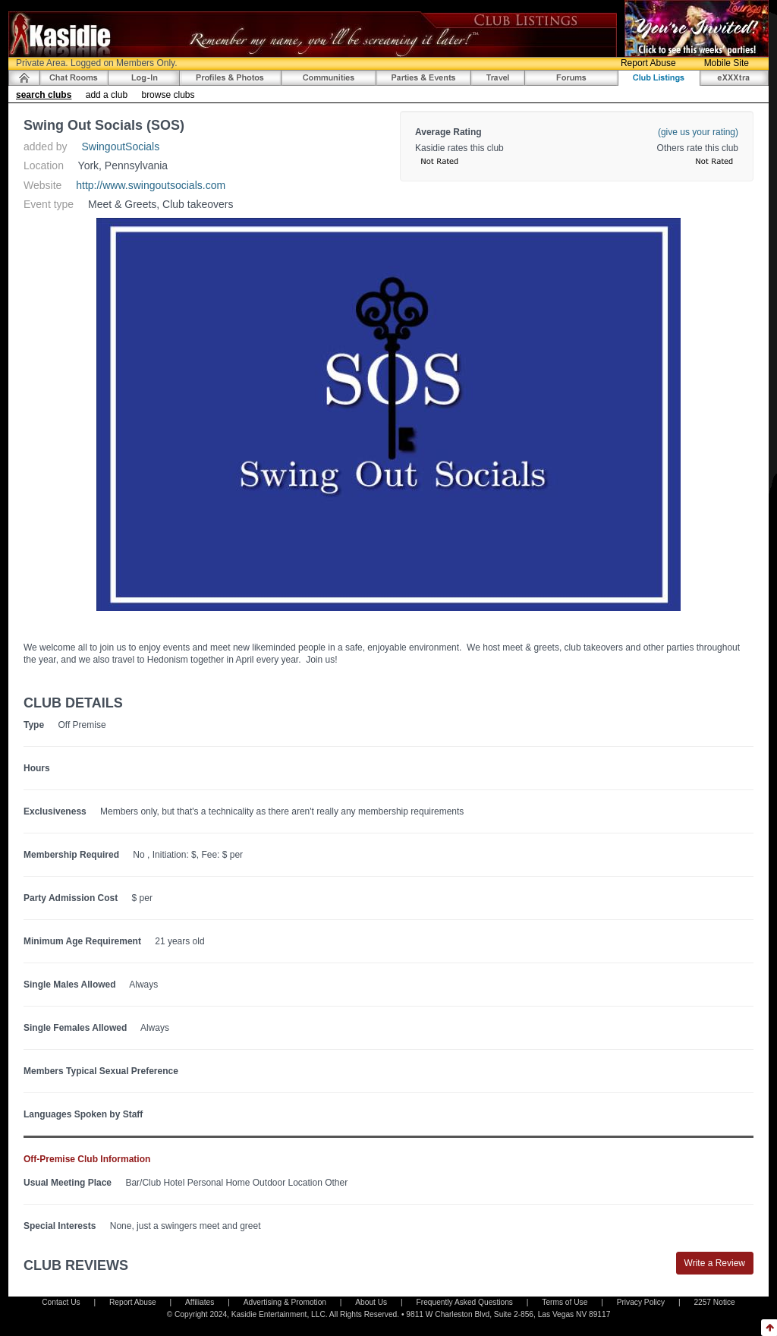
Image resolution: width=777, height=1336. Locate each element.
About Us (371, 1302)
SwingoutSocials (121, 146)
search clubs (43, 95)
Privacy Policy (641, 1302)
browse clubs (167, 95)
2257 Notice (714, 1302)
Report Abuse (648, 63)
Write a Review (714, 1263)
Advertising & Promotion (285, 1302)
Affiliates (199, 1302)
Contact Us (61, 1302)
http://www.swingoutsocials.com (150, 185)
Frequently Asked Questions (465, 1302)
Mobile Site (726, 63)
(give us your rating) (698, 132)
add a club (106, 95)
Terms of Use (564, 1302)
